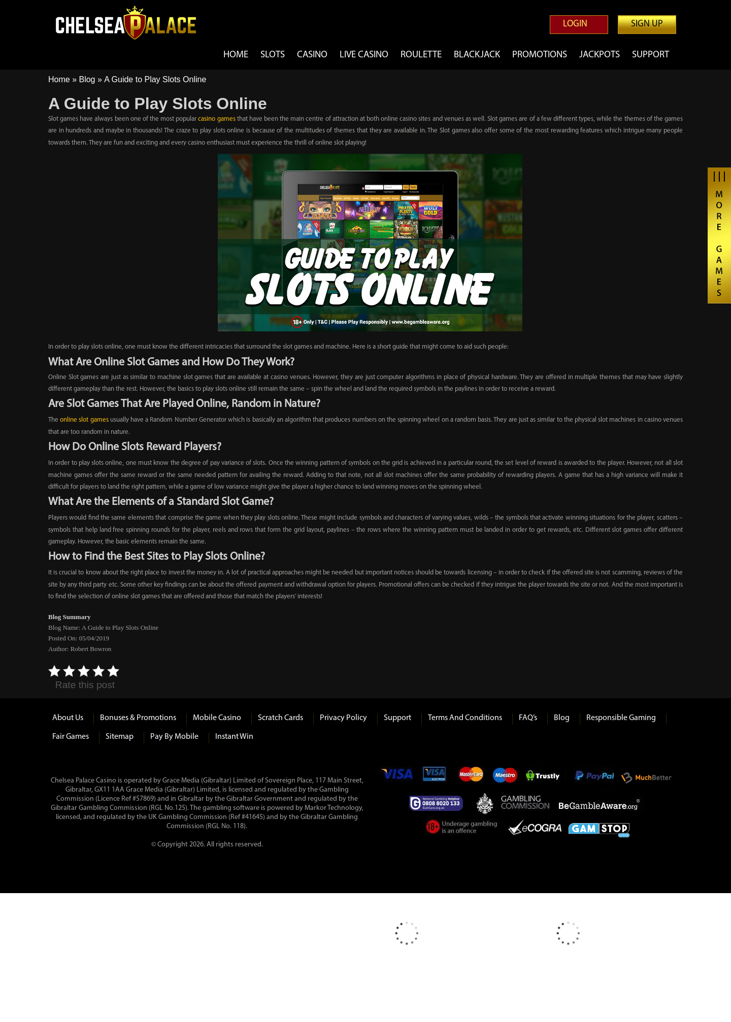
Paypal (593, 778)
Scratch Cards (280, 718)
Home (229, 55)
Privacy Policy (343, 718)
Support (650, 55)
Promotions (539, 55)
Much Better (646, 778)
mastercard (470, 778)
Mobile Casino (217, 718)
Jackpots (599, 55)
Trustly (545, 778)
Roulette (418, 55)
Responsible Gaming (621, 718)
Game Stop (599, 828)
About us (67, 718)
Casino (306, 55)
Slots (266, 55)
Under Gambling (462, 828)
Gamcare (439, 803)
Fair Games (70, 737)
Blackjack (475, 55)
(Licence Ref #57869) (125, 799)
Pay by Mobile (174, 737)
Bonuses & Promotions (138, 718)
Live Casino (360, 55)
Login (575, 24)
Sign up (647, 24)
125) (181, 808)
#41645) (253, 817)
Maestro (505, 778)
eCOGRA (534, 828)
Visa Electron (435, 778)
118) (239, 826)
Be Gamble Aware (601, 803)
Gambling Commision (526, 803)
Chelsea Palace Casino (132, 23)
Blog (87, 79)
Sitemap (120, 737)
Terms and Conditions (465, 718)
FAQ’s (528, 718)
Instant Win (234, 737)
